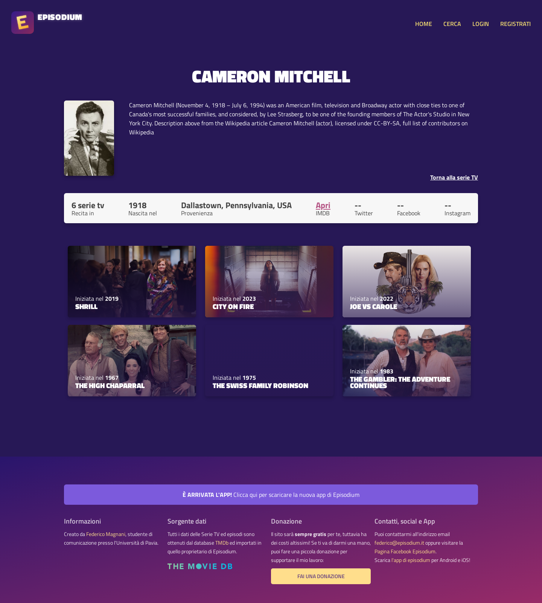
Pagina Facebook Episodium (405, 551)
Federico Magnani (105, 534)
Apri (323, 205)
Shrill (86, 306)
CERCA (452, 23)
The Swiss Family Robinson (260, 385)
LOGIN (480, 23)
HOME (423, 23)
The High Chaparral (110, 385)
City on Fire (233, 306)
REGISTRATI (515, 23)
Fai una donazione (321, 576)
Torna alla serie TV (454, 177)
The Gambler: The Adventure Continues (400, 382)
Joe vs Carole (373, 306)
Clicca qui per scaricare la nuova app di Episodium (271, 494)
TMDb (221, 543)
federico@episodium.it (399, 543)
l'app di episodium (410, 560)
